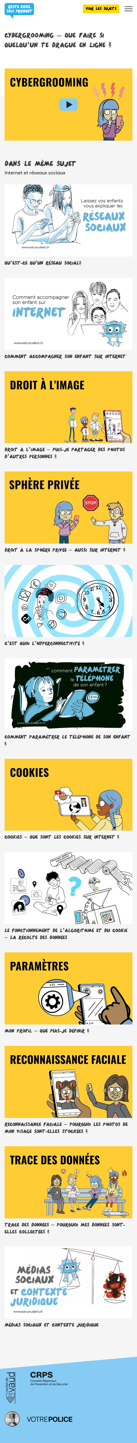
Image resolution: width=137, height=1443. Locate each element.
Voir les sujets (101, 8)
